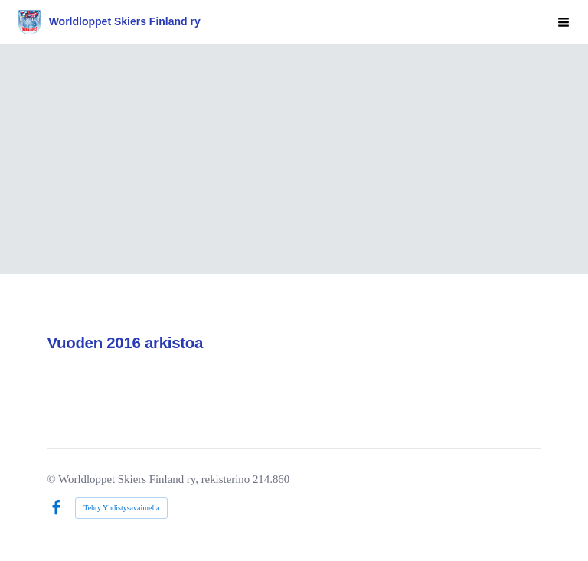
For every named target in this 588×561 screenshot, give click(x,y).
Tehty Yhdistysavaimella (121, 508)
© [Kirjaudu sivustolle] (52, 479)
